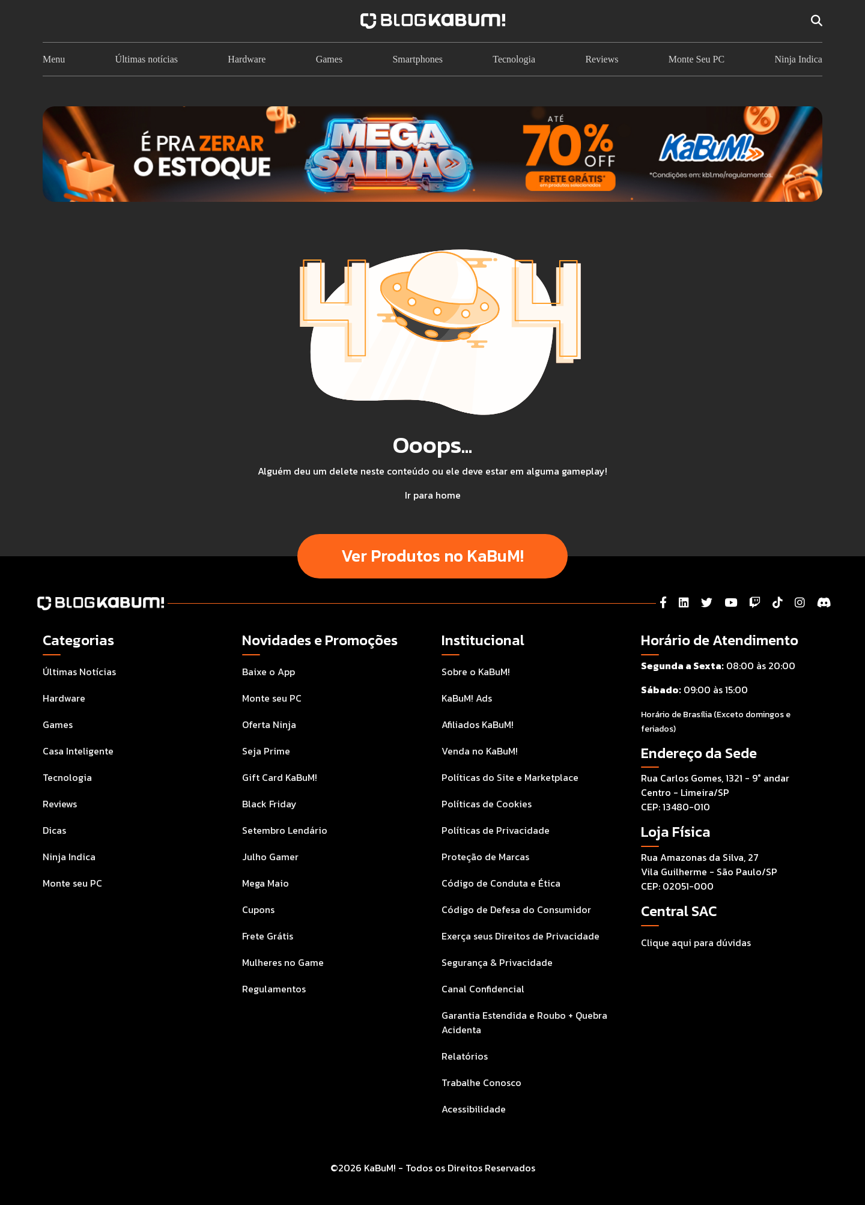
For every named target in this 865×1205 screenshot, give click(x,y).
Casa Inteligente (78, 751)
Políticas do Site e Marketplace (510, 777)
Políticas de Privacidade (496, 830)
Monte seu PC (72, 883)
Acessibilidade (474, 1109)
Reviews (601, 59)
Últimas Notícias (79, 671)
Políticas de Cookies (487, 804)
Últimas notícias (146, 59)
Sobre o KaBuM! (476, 671)
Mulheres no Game (283, 962)
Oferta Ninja (269, 724)
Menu (54, 59)
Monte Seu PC (696, 59)
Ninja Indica (798, 59)
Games (329, 59)
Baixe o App (268, 671)
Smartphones (417, 59)
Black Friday (269, 804)
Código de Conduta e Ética (501, 883)
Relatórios (465, 1056)
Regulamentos (274, 989)
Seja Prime (266, 751)
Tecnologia (514, 59)
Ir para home (433, 495)
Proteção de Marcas (485, 856)
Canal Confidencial (483, 989)
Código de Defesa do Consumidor (516, 909)
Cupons (258, 909)
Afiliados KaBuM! (478, 724)
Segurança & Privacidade (497, 962)
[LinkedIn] (684, 603)
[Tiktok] (777, 603)
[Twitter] (706, 603)
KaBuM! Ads (467, 698)
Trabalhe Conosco (481, 1082)
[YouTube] (730, 603)
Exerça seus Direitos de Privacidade (520, 936)
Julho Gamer (270, 856)
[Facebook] (663, 603)
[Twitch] (754, 603)
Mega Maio (265, 883)
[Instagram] (800, 603)
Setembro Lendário (284, 830)
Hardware (247, 59)
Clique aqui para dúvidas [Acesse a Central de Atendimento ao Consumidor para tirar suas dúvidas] (696, 942)
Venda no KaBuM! (480, 751)
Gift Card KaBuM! (279, 777)
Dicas (54, 830)
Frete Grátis (267, 936)
